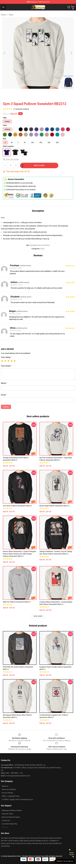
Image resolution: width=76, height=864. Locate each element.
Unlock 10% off (71, 853)
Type (5, 118)
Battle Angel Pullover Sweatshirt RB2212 (54, 506)
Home (3, 15)
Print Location (8, 146)
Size (4, 139)
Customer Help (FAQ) (9, 824)
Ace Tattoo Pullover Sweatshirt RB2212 (17, 506)
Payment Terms (7, 814)
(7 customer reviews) (21, 109)
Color (5, 125)
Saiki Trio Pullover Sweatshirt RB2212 (16, 602)
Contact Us (6, 820)
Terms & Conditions (9, 789)
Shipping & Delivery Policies (12, 810)
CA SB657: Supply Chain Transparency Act (17, 799)
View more (38, 616)
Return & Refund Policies (11, 817)
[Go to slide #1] (32, 94)
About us (5, 786)
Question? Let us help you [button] (65, 861)
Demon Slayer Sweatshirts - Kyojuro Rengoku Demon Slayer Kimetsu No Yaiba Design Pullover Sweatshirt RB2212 (19, 553)
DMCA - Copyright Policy (11, 796)
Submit (6, 407)
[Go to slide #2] (44, 94)
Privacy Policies (7, 793)
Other (11, 15)
